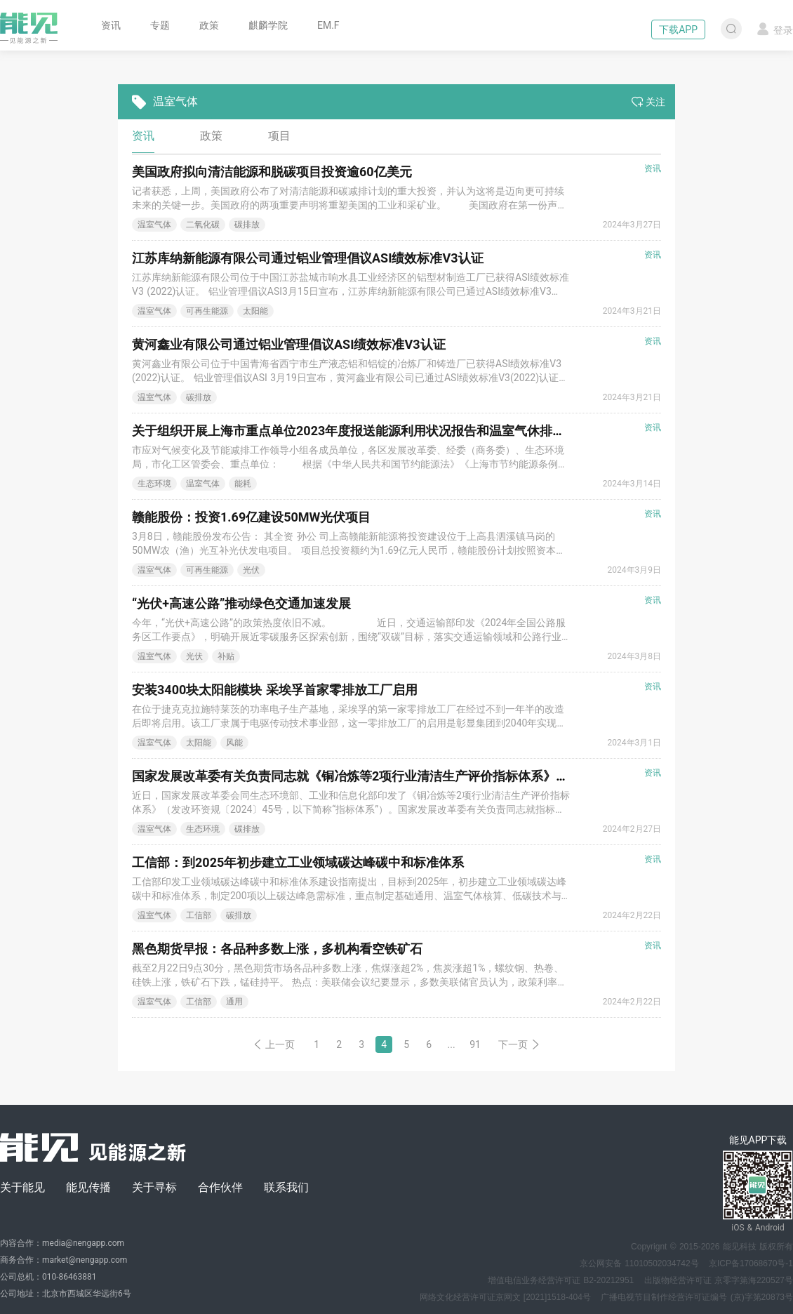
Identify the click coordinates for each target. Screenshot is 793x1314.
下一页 (519, 1044)
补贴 (226, 656)
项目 (279, 135)
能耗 (242, 484)
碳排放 (247, 225)
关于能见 (22, 1187)
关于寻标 (154, 1187)
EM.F (328, 25)
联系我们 (286, 1187)
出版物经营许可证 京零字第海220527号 (718, 1280)
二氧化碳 (203, 225)
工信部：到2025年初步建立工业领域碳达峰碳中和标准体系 (298, 862)
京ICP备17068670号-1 (751, 1263)
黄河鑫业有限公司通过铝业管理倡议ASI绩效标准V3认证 (289, 344)
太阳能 (255, 311)
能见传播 (88, 1187)
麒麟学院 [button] (268, 25)
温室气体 (154, 225)
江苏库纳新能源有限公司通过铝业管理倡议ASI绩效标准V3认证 (308, 258)
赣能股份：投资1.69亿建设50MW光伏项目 (251, 517)
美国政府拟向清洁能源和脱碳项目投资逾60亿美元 (272, 171)
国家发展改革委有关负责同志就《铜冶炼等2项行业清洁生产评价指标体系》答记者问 (369, 776)
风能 (234, 743)
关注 (648, 101)
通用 (234, 1002)
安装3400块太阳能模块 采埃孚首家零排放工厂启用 (275, 689)
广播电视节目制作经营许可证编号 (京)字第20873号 (697, 1297)
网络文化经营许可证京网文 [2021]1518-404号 (505, 1297)
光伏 (251, 570)
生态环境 (154, 484)
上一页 (274, 1044)
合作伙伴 (220, 1187)
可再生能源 (207, 311)
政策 (209, 25)
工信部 (198, 915)
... (451, 1044)
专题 (160, 25)
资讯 (111, 25)
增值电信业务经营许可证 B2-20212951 (561, 1280)
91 (475, 1044)
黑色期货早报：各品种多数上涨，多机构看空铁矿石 (277, 948)
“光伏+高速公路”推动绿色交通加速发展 (241, 603)
